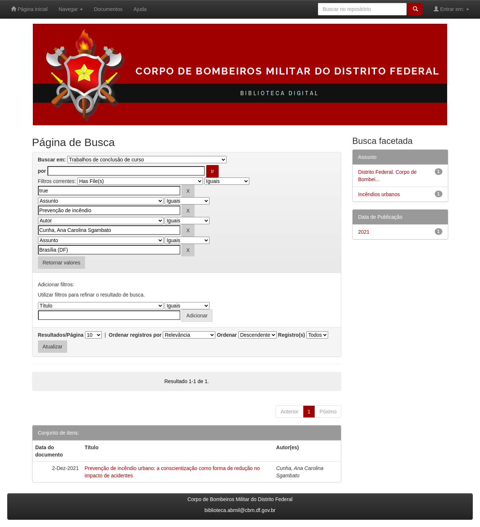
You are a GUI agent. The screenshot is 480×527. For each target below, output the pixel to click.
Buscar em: (52, 160)
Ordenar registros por (135, 335)
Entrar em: (451, 9)
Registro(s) (291, 335)
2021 (363, 232)
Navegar (70, 9)
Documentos (108, 9)
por (42, 171)
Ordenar (227, 335)
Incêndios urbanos (379, 194)
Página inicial (29, 9)
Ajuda (140, 9)
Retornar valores (62, 263)
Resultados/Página (61, 335)
